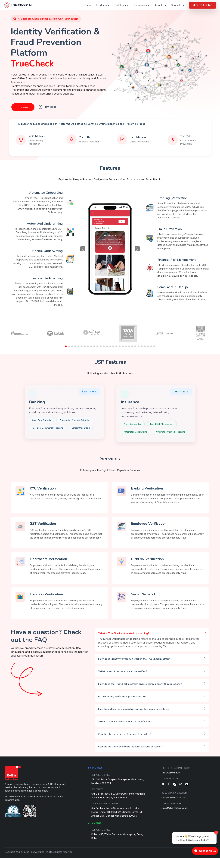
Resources (142, 5)
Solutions (122, 5)
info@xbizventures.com (173, 797)
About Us (160, 5)
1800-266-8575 (170, 772)
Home (87, 5)
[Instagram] (175, 784)
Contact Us (177, 5)
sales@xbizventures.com (174, 808)
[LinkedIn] (180, 784)
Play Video (47, 107)
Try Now (23, 107)
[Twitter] (163, 784)
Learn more (89, 391)
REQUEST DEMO (202, 5)
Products (103, 5)
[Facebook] (168, 784)
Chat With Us (205, 851)
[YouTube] (187, 784)
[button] (66, 346)
